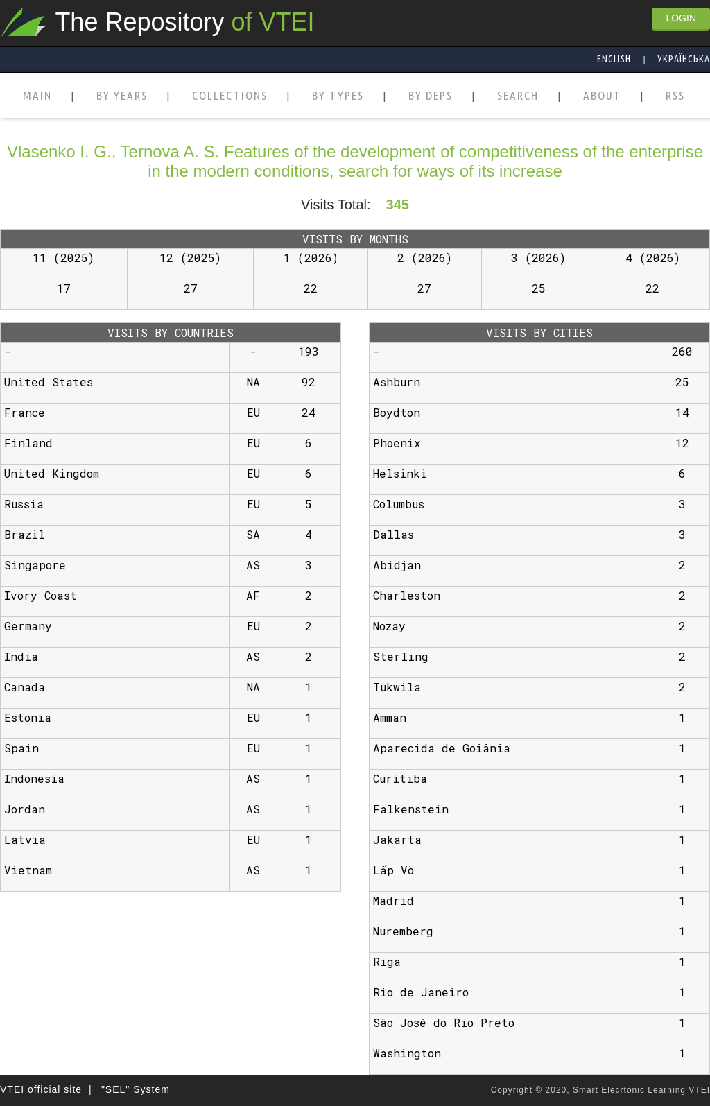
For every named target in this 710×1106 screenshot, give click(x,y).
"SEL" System (135, 1089)
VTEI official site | (46, 1089)
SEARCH (518, 96)
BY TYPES (338, 96)
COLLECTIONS (230, 96)
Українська (683, 58)
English (614, 58)
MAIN (37, 96)
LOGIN (681, 18)
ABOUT (602, 96)
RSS (675, 96)
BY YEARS (122, 96)
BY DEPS (430, 96)
